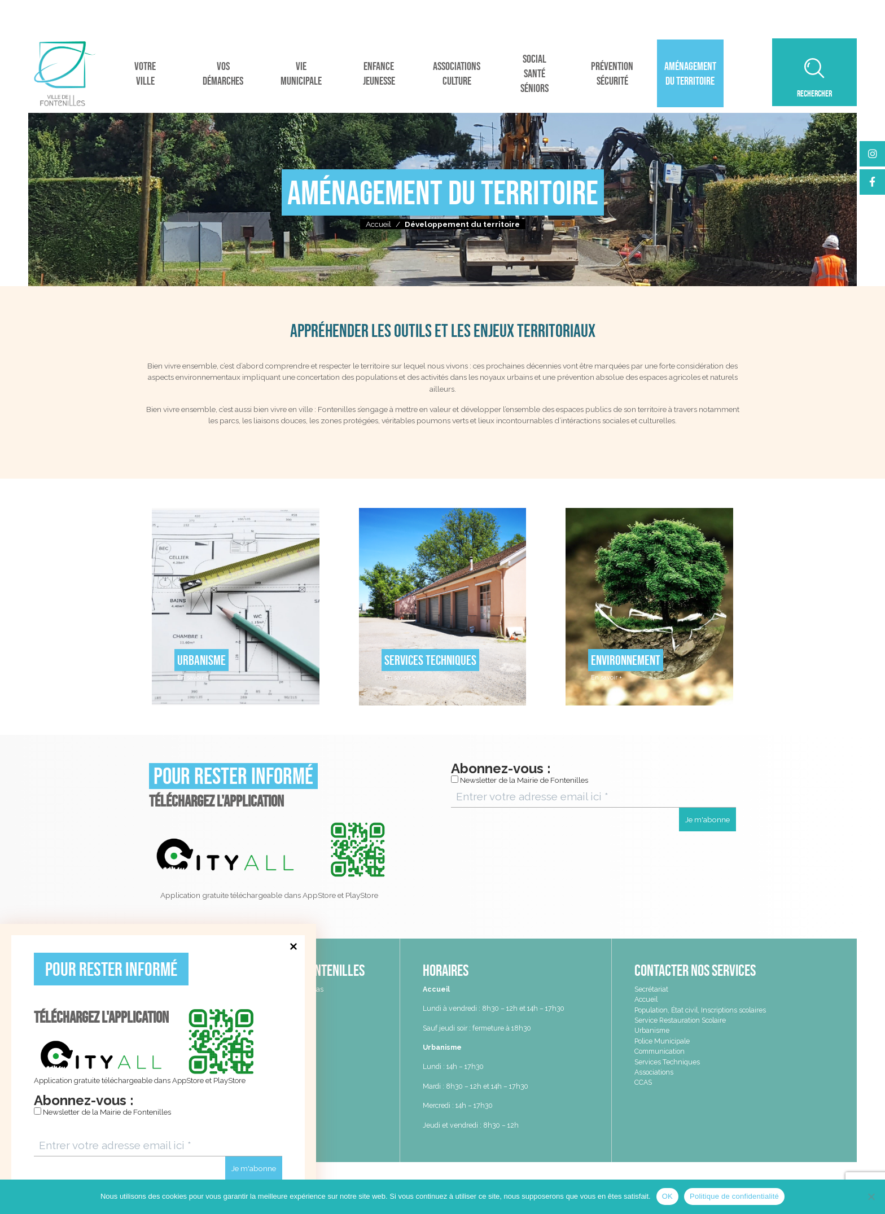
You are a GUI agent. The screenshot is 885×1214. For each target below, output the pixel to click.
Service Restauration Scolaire (680, 1020)
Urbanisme (651, 1030)
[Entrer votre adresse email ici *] (158, 1145)
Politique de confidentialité (734, 1196)
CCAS (643, 1082)
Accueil (378, 224)
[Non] (871, 1196)
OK (667, 1196)
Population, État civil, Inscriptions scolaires (700, 1010)
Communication (659, 1051)
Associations (653, 1072)
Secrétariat (651, 989)
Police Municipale (662, 1041)
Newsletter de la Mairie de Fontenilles (102, 1111)
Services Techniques (667, 1062)
